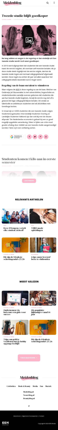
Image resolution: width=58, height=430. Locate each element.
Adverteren (17, 416)
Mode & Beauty (24, 386)
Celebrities (11, 386)
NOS (17, 89)
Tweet (35, 136)
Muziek (48, 386)
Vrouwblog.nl (28, 395)
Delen (29, 136)
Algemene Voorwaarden (30, 416)
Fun (41, 386)
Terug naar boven (27, 358)
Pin (40, 136)
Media (35, 386)
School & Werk (6, 19)
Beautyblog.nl (29, 398)
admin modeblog (34, 19)
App (46, 136)
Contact (41, 416)
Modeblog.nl (28, 392)
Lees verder (29, 181)
